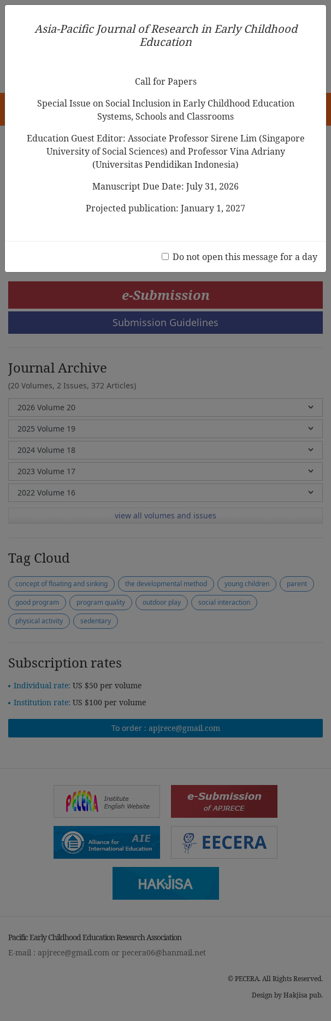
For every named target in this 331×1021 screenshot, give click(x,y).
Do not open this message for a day (245, 257)
